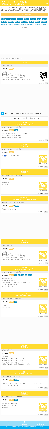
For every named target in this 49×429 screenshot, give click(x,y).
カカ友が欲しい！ (7, 65)
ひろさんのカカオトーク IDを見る (24, 124)
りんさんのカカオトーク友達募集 (11, 149)
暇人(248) (10, 24)
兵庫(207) (23, 24)
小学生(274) (4, 24)
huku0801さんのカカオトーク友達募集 (13, 202)
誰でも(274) (44, 21)
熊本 (19, 275)
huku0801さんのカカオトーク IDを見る (24, 199)
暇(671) (39, 19)
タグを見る (24, 27)
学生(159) (43, 24)
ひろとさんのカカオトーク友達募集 (12, 397)
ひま (16, 301)
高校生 (16, 130)
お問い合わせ (40, 424)
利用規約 (24, 424)
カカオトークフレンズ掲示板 (14, 3)
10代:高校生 (5, 68)
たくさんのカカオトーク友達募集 (11, 298)
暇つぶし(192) (30, 24)
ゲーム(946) (20, 19)
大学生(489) (11, 21)
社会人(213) (17, 24)
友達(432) (17, 21)
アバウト (8, 424)
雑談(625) (44, 19)
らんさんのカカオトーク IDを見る (24, 269)
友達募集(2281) (4, 19)
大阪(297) (37, 21)
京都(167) (37, 24)
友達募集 (11, 68)
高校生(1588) (13, 19)
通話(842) (26, 19)
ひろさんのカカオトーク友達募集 (11, 127)
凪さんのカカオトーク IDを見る (24, 373)
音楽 (26, 275)
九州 (16, 275)
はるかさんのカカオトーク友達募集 (12, 175)
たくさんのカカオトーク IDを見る (24, 295)
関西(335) (31, 21)
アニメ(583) (4, 21)
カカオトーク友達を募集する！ (24, 14)
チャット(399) (24, 21)
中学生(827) (33, 19)
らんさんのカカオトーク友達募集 (11, 272)
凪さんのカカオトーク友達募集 (11, 376)
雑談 (23, 275)
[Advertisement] (24, 42)
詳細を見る (24, 146)
